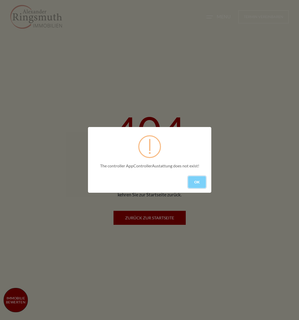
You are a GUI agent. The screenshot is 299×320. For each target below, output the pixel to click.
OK (197, 182)
